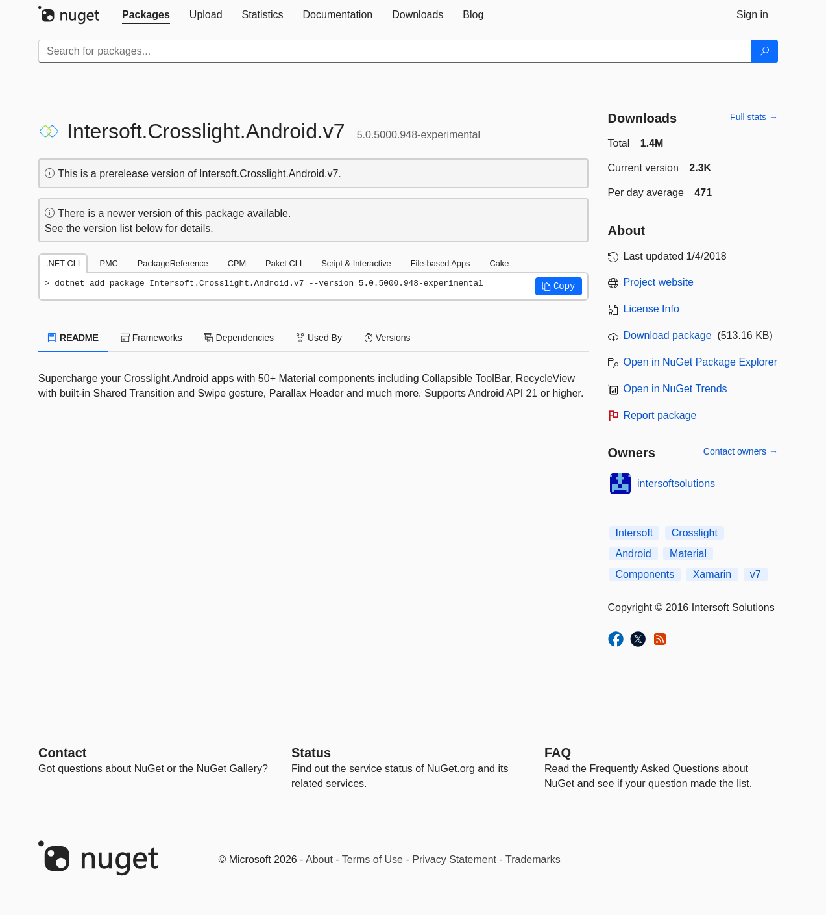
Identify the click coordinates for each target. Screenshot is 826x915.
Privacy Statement (454, 859)
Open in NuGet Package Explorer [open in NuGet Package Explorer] (700, 362)
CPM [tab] (237, 263)
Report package (660, 415)
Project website (659, 282)
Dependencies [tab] (239, 337)
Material (688, 553)
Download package (668, 335)
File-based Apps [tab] (440, 263)
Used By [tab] (319, 337)
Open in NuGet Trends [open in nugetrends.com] (675, 388)
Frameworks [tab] (151, 337)
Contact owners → (740, 451)
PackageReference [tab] (173, 263)
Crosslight (695, 532)
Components (645, 574)
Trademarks (533, 859)
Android (633, 553)
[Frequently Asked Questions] (557, 753)
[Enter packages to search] (394, 51)
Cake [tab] (499, 263)
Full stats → (754, 117)
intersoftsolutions (676, 483)
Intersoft (634, 532)
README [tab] (73, 337)
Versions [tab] (387, 337)
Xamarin (712, 574)
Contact (62, 753)
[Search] (764, 51)
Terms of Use (372, 859)
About (319, 859)
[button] (558, 286)
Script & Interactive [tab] (356, 263)
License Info (651, 308)
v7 (755, 574)
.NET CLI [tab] (63, 263)
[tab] (146, 15)
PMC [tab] (108, 263)
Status (311, 753)
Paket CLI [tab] (283, 263)
